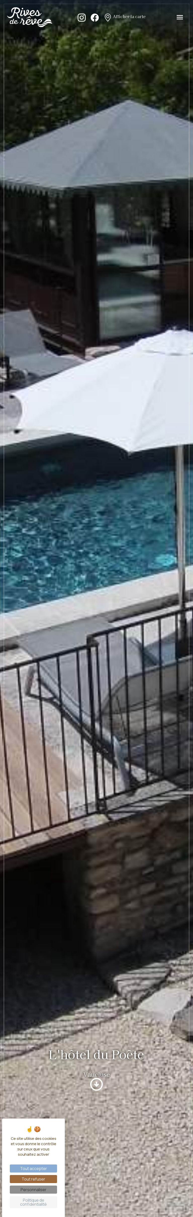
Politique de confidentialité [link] (33, 1202)
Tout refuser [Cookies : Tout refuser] (33, 1179)
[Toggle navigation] (180, 17)
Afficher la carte (125, 17)
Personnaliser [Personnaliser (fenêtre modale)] (33, 1189)
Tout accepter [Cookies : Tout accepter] (33, 1168)
